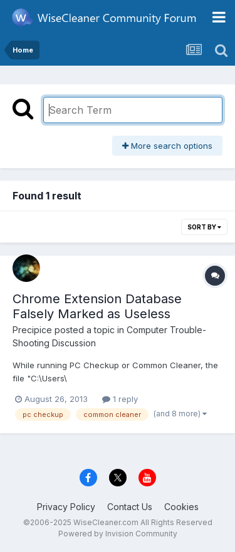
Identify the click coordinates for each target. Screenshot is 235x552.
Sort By (204, 227)
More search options (167, 146)
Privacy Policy (66, 506)
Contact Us (129, 506)
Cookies (181, 506)
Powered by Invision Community (117, 533)
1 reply (120, 399)
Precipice (32, 329)
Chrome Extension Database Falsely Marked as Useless (97, 306)
